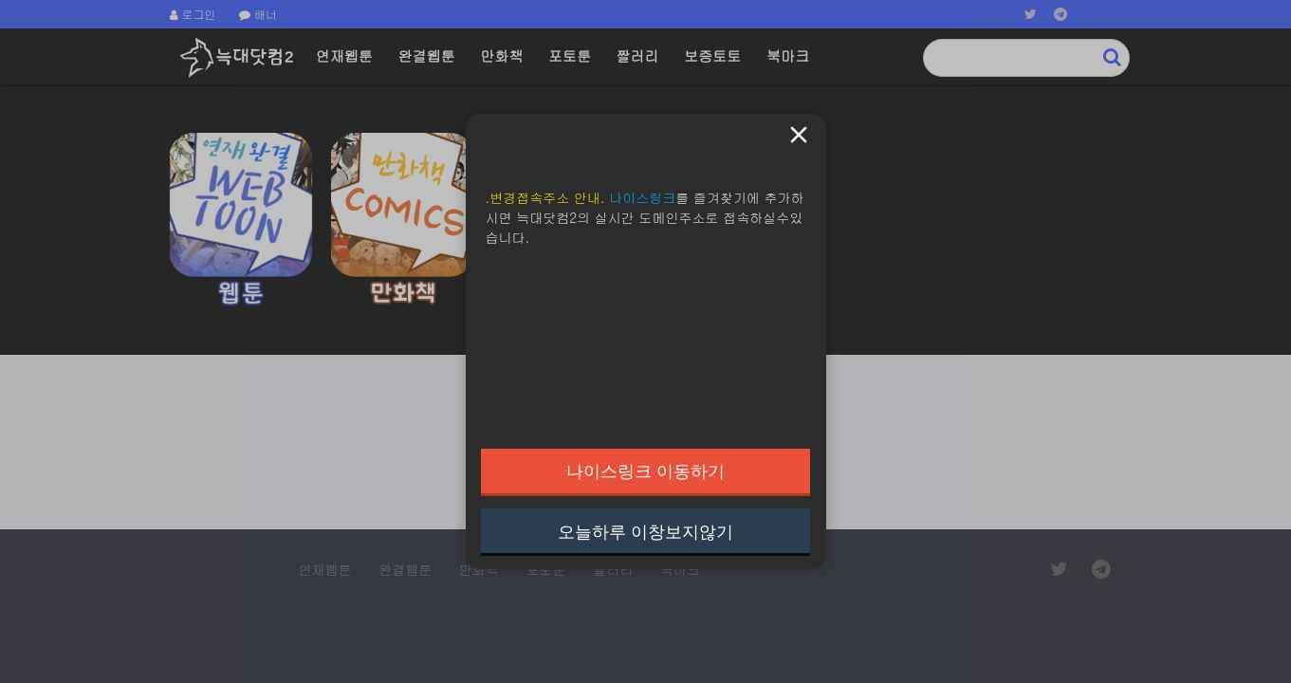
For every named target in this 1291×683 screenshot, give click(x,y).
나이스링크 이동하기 (645, 470)
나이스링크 (642, 197)
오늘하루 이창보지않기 (645, 531)
